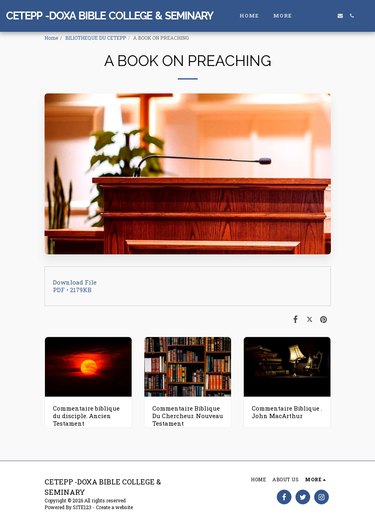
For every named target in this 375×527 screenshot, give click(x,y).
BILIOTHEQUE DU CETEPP (95, 38)
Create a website (114, 507)
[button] (317, 15)
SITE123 (82, 507)
